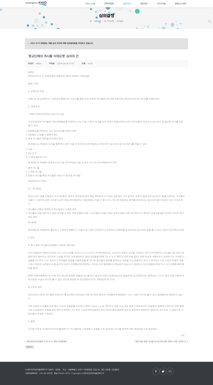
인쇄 (182, 335)
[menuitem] (90, 3)
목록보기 (29, 347)
